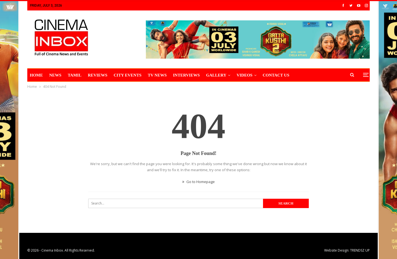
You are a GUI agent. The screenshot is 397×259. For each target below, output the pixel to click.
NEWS (55, 75)
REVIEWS (97, 75)
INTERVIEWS (186, 75)
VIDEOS (245, 75)
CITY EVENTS (127, 75)
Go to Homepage (198, 181)
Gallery (216, 75)
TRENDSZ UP (360, 250)
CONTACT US (276, 75)
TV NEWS (157, 75)
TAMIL (75, 75)
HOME (36, 75)
